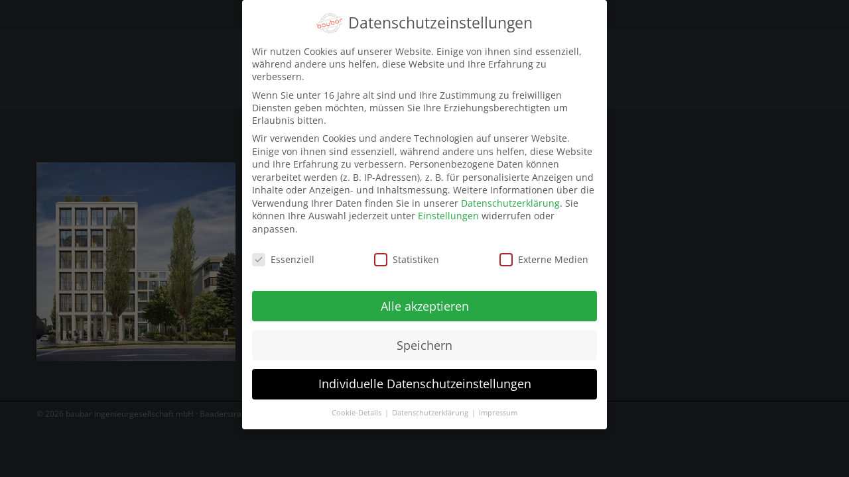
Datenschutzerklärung (510, 195)
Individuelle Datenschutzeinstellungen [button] (424, 377)
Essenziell (283, 252)
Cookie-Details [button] (357, 406)
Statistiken (406, 252)
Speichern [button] (424, 338)
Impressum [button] (498, 406)
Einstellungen (448, 209)
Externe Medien (543, 252)
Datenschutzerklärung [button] (431, 406)
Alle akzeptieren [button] (425, 299)
